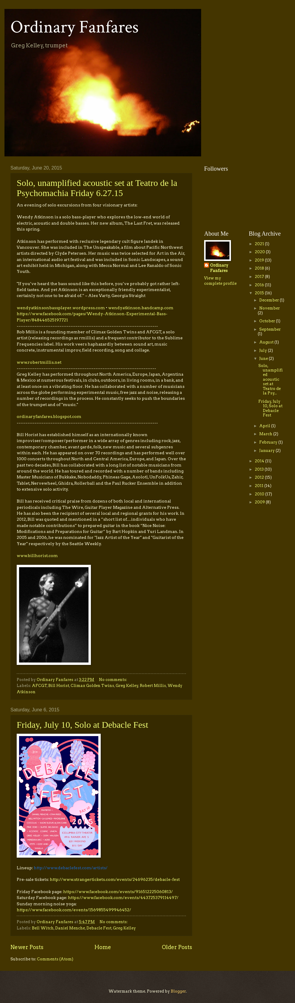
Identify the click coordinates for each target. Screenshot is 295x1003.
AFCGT (39, 685)
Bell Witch (43, 928)
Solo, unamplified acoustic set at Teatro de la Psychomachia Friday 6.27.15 (97, 188)
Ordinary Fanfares (74, 27)
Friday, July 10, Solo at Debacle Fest (82, 725)
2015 (260, 293)
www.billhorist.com (37, 555)
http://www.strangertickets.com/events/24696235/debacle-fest (115, 879)
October (267, 321)
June (264, 358)
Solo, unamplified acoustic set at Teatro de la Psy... (270, 379)
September (270, 329)
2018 (260, 268)
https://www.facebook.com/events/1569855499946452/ (74, 909)
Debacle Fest (98, 928)
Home (102, 947)
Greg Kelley (127, 685)
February (268, 442)
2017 (260, 276)
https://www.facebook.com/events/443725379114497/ (123, 897)
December (269, 300)
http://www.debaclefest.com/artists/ (71, 867)
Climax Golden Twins (92, 685)
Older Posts (177, 947)
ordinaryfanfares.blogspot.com (49, 416)
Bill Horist (58, 685)
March (266, 434)
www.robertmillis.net (39, 362)
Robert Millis (153, 685)
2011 (259, 485)
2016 (260, 285)
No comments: (113, 679)
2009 (260, 502)
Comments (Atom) (55, 959)
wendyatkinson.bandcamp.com (140, 307)
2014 (260, 461)
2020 (260, 252)
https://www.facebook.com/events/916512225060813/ (118, 891)
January (267, 450)
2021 (260, 244)
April (265, 426)
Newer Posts (27, 947)
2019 (260, 260)
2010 (260, 494)
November (269, 308)
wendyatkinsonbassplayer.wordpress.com (61, 307)
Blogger (178, 991)
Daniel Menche (70, 928)
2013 (260, 469)
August (266, 342)
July (263, 350)
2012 (260, 477)
